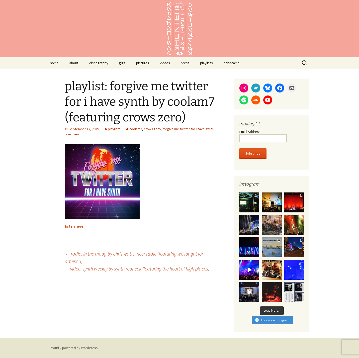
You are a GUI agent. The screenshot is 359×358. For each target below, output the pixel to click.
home (54, 63)
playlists (206, 63)
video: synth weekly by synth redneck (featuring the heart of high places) (142, 269)
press (185, 63)
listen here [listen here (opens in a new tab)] (74, 226)
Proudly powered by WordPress (74, 348)
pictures (142, 63)
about (74, 63)
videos (165, 63)
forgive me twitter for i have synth (188, 129)
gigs (122, 63)
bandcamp (232, 63)
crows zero (152, 129)
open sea (72, 134)
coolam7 (135, 129)
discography (98, 63)
